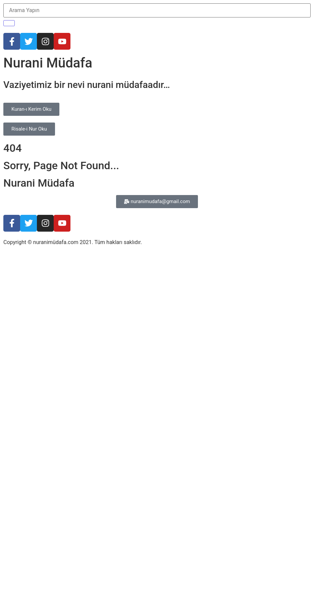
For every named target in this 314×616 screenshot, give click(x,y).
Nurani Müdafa (47, 63)
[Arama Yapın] (157, 10)
